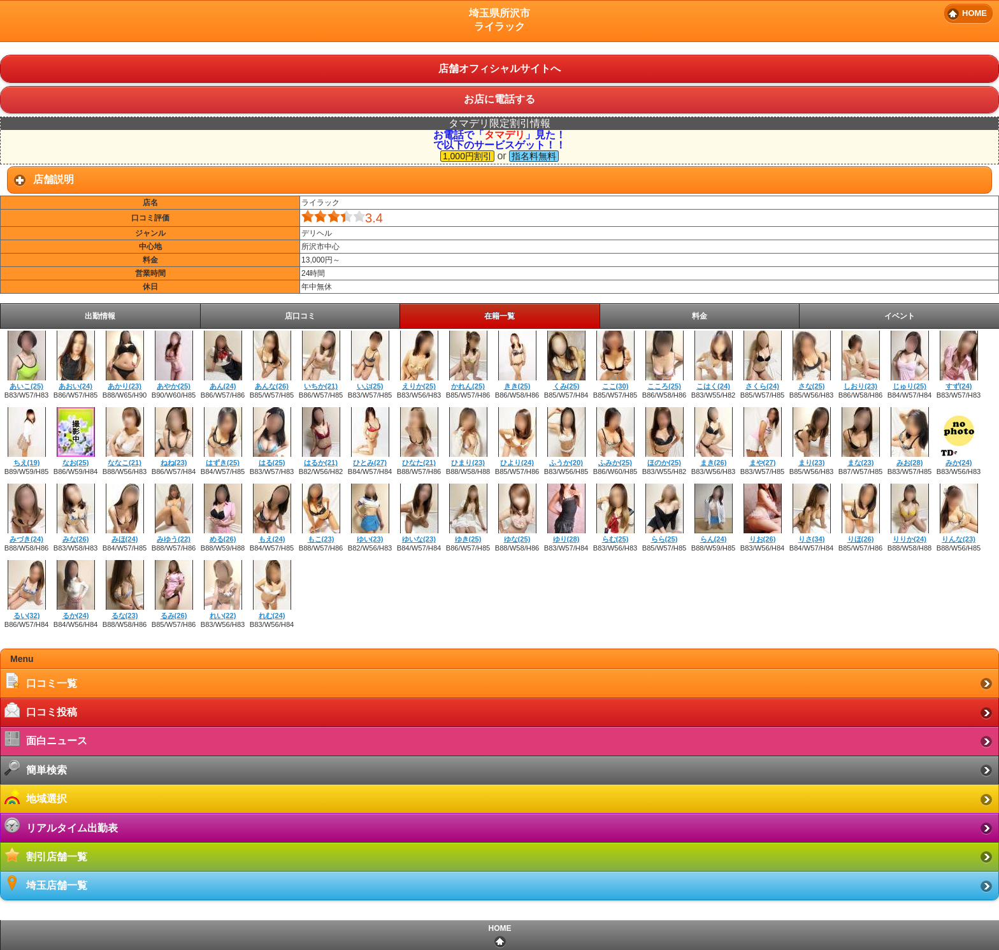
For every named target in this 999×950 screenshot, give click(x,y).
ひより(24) (517, 462)
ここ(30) (615, 386)
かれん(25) (468, 386)
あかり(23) (124, 386)
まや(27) (762, 462)
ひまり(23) (468, 462)
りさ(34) (811, 539)
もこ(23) (321, 539)
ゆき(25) (468, 539)
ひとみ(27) (370, 462)
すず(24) (958, 386)
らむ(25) (615, 539)
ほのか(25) (664, 462)
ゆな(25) (517, 539)
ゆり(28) (566, 539)
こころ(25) (664, 386)
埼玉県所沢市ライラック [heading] (499, 20)
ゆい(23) (370, 539)
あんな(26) (272, 386)
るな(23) (124, 615)
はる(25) (272, 462)
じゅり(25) (909, 386)
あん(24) (223, 386)
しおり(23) (860, 386)
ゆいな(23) (419, 539)
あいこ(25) (26, 386)
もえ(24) (272, 539)
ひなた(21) (419, 462)
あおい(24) (75, 386)
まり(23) (811, 462)
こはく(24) (713, 386)
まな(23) (860, 462)
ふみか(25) (615, 462)
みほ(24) (124, 539)
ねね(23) (174, 462)
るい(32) (26, 615)
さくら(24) (762, 386)
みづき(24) (26, 539)
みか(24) (958, 462)
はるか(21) (321, 462)
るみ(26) (174, 615)
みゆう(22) (173, 539)
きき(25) (517, 386)
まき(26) (713, 462)
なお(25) (75, 462)
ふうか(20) (566, 462)
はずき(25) (223, 462)
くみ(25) (566, 386)
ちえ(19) (26, 462)
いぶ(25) (370, 386)
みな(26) (75, 539)
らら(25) (664, 539)
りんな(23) (958, 539)
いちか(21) (321, 386)
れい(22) (223, 615)
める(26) (223, 539)
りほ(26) (860, 539)
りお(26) (762, 539)
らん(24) (713, 539)
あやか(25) (173, 386)
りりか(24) (909, 539)
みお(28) (909, 462)
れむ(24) (272, 615)
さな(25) (811, 386)
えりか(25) (419, 386)
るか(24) (75, 615)
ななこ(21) (124, 462)
